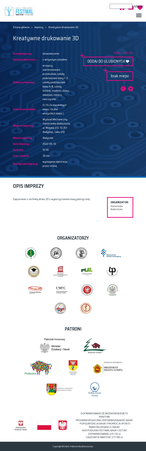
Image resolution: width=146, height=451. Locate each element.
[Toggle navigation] (139, 15)
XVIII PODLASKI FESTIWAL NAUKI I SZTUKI (19, 11)
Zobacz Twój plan (123, 53)
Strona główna (21, 27)
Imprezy (38, 27)
